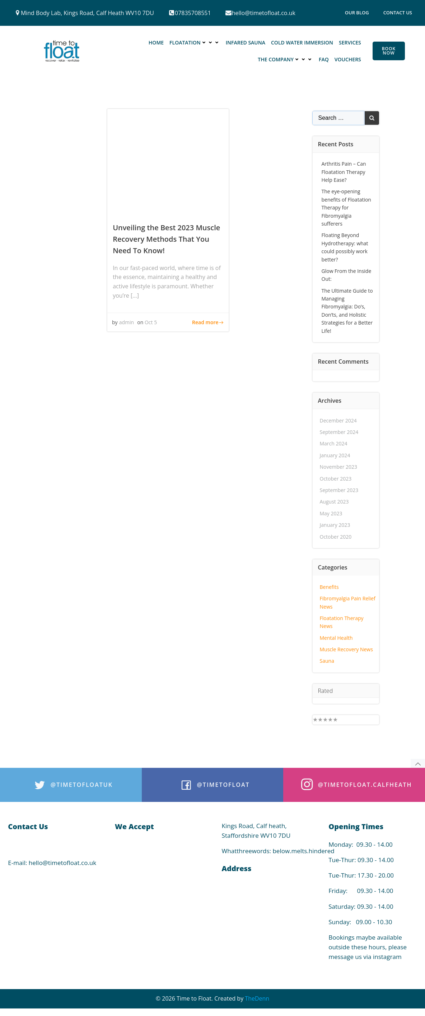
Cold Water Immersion (302, 43)
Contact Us (397, 12)
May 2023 (331, 512)
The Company (285, 60)
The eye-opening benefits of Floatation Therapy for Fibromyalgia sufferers (346, 206)
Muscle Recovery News (346, 647)
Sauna (327, 659)
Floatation (195, 43)
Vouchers (348, 60)
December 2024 (338, 419)
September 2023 (339, 488)
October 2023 (336, 477)
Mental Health (336, 636)
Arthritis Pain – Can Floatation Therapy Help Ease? (344, 170)
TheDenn (257, 1002)
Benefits (329, 585)
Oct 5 (151, 324)
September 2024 (339, 430)
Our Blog (357, 12)
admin (127, 324)
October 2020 (336, 535)
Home (156, 43)
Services (350, 43)
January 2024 (335, 453)
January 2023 (335, 523)
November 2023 (339, 465)
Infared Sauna (246, 43)
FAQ (324, 60)
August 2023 (334, 500)
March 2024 (333, 442)
